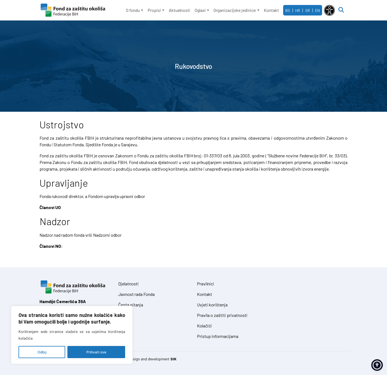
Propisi (154, 10)
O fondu (133, 10)
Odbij (42, 352)
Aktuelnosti (179, 10)
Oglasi (200, 10)
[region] (72, 335)
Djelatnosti (128, 283)
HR (297, 10)
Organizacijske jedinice (235, 10)
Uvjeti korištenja (212, 304)
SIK (173, 358)
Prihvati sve (96, 352)
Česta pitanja (130, 304)
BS (287, 10)
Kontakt (271, 10)
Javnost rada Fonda (136, 294)
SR (307, 10)
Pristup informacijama (217, 336)
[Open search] (341, 10)
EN (317, 10)
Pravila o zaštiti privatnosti (222, 315)
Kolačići (204, 325)
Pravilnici (205, 283)
